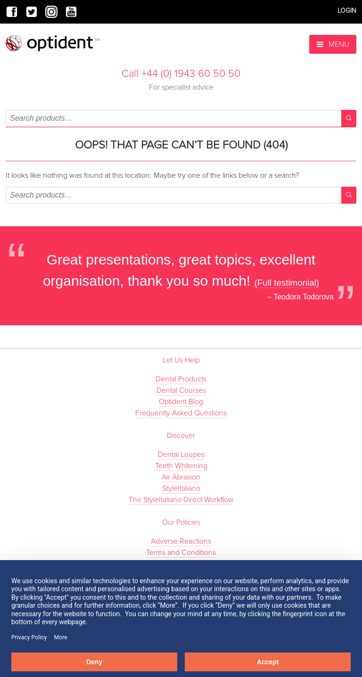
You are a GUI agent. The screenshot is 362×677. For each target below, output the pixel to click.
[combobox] (181, 118)
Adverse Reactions (181, 541)
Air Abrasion (181, 477)
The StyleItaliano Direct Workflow (181, 499)
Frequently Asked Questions (181, 413)
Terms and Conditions (181, 552)
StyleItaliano (181, 488)
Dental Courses (181, 390)
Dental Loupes (181, 454)
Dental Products (181, 379)
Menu (332, 44)
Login (346, 11)
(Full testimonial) (287, 283)
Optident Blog (181, 401)
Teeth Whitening (181, 466)
